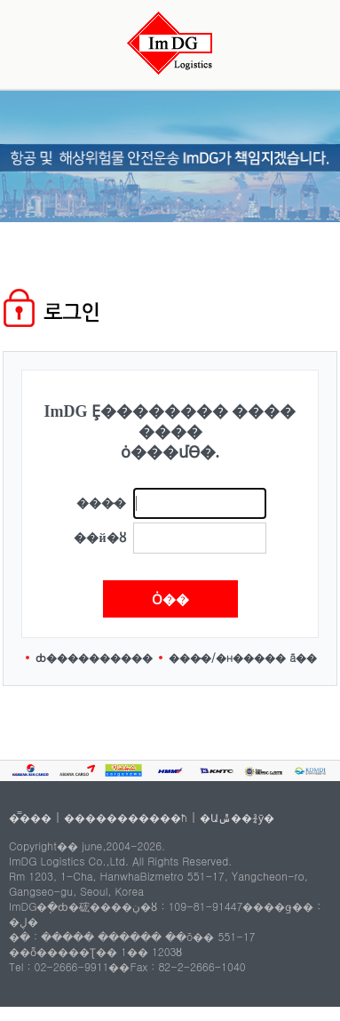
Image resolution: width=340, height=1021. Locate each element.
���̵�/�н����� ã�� (243, 657)
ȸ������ (73, 657)
